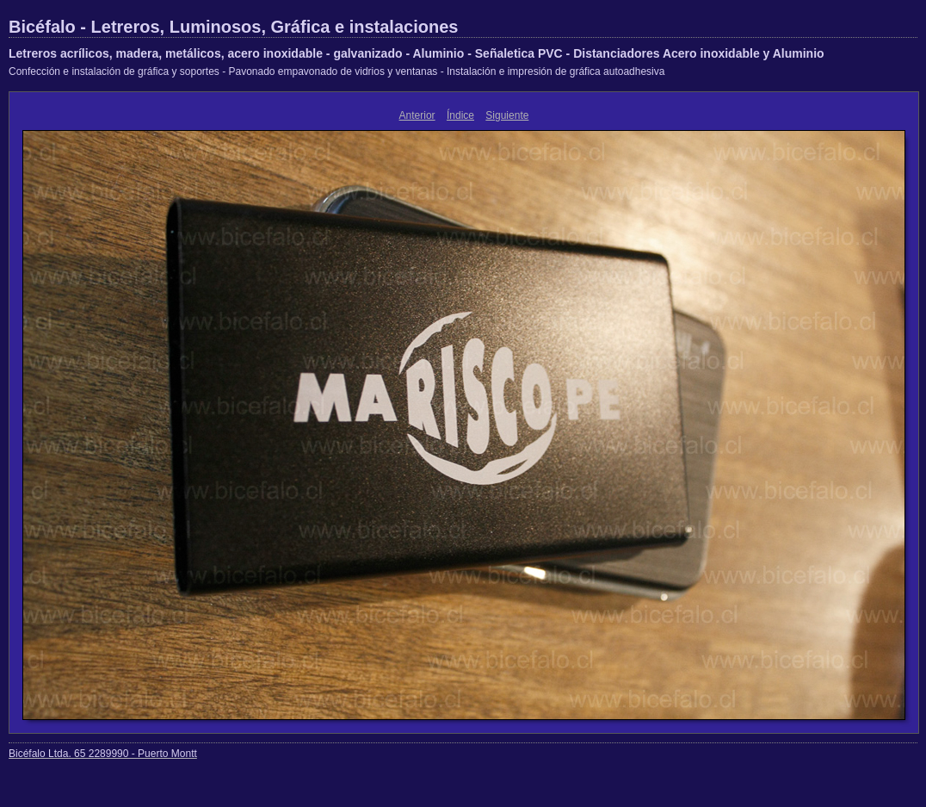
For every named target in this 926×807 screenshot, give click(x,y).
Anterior (417, 115)
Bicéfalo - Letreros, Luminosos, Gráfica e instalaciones (233, 26)
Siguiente (506, 115)
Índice (460, 115)
